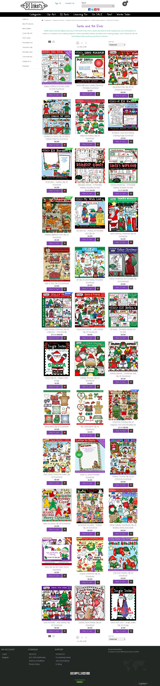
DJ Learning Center (63, 657)
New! (109, 14)
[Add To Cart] (54, 95)
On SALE (97, 14)
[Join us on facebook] (89, 9)
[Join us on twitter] (92, 9)
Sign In (58, 3)
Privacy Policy (34, 664)
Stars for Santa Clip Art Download (56, 523)
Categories (36, 14)
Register (5, 657)
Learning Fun (81, 14)
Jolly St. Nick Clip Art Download (57, 283)
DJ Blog (59, 664)
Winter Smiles (123, 14)
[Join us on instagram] (98, 9)
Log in (4, 654)
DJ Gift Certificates (37, 657)
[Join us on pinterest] (95, 9)
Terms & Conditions (36, 661)
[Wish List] (64, 95)
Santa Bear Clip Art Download (57, 426)
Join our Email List (62, 661)
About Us (32, 654)
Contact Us (69, 3)
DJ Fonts (64, 14)
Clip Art (51, 14)
